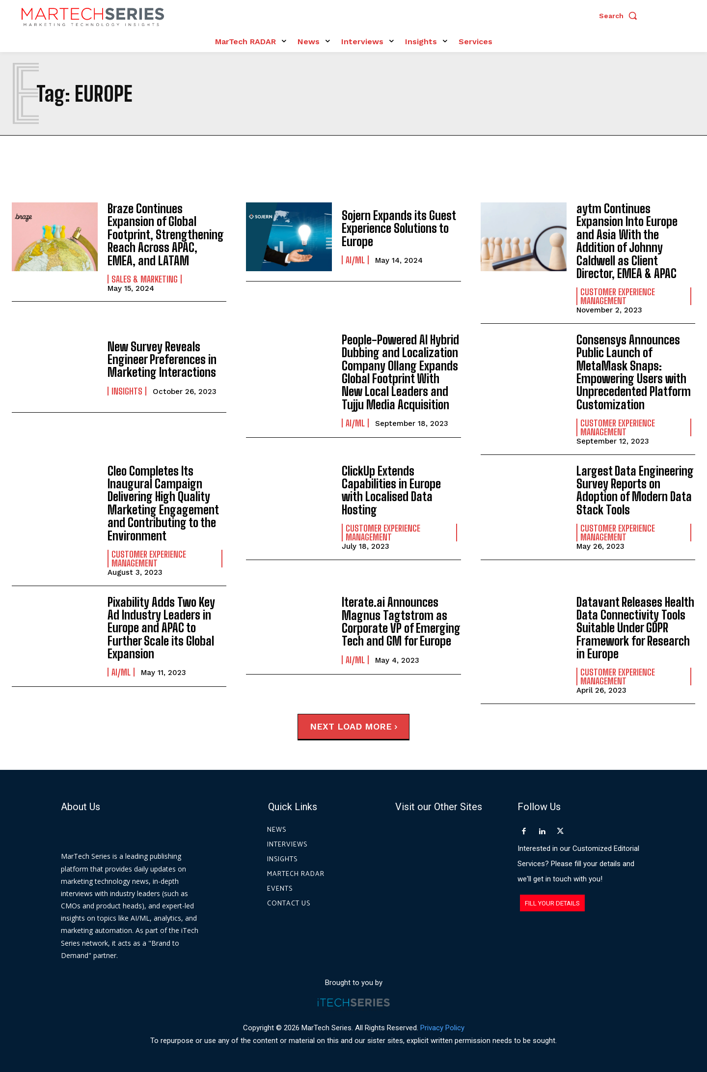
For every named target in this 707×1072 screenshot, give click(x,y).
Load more (367, 726)
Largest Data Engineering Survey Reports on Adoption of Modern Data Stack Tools (635, 490)
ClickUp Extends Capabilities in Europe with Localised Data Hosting (391, 490)
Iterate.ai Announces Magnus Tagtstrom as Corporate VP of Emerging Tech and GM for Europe (401, 621)
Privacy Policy (442, 1027)
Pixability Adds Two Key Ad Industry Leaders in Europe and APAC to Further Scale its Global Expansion (161, 628)
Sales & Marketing (144, 279)
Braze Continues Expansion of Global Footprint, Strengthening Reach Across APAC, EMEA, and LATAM (166, 234)
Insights (126, 391)
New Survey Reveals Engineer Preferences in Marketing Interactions (162, 359)
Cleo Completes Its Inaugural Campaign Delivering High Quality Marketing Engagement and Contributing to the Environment (163, 503)
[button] (620, 15)
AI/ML (355, 259)
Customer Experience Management (617, 296)
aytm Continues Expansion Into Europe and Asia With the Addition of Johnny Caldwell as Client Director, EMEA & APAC (627, 241)
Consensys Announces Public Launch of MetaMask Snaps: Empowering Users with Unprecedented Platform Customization (633, 372)
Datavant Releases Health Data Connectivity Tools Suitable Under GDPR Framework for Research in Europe (635, 628)
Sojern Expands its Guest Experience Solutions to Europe (399, 228)
